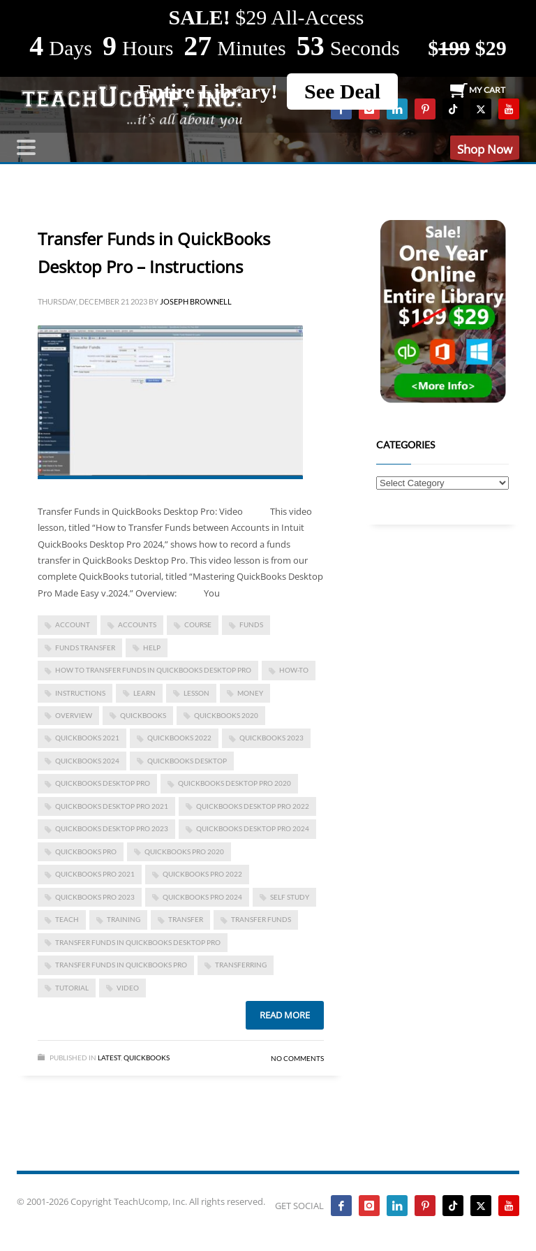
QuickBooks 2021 (87, 737)
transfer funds (261, 919)
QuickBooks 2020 (226, 715)
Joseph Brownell (196, 301)
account (72, 624)
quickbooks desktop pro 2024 (252, 828)
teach (67, 919)
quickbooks (143, 715)
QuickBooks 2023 (271, 737)
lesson (196, 693)
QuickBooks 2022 (179, 737)
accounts (137, 624)
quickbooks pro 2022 (202, 874)
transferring (241, 964)
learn (144, 693)
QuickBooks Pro (86, 851)
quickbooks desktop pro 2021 (111, 806)
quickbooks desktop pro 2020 (234, 783)
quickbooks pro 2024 (202, 897)
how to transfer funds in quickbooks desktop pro (153, 670)
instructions (80, 693)
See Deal (342, 91)
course (197, 624)
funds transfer (85, 647)
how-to (293, 670)
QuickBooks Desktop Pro (102, 783)
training (123, 919)
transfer (185, 919)
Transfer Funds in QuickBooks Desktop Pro (138, 942)
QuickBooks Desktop (187, 760)
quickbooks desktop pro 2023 (111, 828)
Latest (109, 1057)
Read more (285, 1015)
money (250, 693)
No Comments (297, 1058)
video (128, 987)
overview (73, 715)
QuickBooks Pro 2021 (95, 874)
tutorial (72, 987)
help (152, 647)
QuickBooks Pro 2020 (184, 851)
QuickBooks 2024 (87, 760)
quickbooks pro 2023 (95, 897)
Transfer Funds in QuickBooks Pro (121, 964)
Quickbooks (147, 1057)
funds (251, 624)
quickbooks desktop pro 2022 (252, 806)
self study (289, 897)
